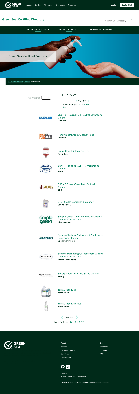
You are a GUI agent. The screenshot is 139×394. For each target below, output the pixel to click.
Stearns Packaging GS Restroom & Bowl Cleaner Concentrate (80, 255)
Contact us (65, 374)
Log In (113, 5)
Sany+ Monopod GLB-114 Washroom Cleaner (78, 167)
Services (38, 5)
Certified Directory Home (19, 81)
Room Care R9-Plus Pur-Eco (73, 151)
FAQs (102, 354)
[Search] (118, 20)
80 (64, 107)
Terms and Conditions (100, 382)
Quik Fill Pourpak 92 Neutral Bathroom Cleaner (80, 116)
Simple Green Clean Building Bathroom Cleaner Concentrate (80, 218)
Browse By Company (100, 29)
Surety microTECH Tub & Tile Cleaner (78, 273)
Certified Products (68, 350)
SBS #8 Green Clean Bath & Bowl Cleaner (76, 186)
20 (80, 104)
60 (87, 104)
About (29, 5)
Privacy (88, 382)
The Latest (48, 5)
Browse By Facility (69, 29)
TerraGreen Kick (67, 289)
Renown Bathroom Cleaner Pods (76, 134)
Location (103, 350)
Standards (60, 5)
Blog (101, 343)
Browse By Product (38, 29)
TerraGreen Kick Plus (69, 303)
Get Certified (127, 5)
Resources (72, 5)
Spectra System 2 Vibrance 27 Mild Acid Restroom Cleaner (80, 236)
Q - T (46, 97)
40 (83, 104)
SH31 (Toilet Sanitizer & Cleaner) (76, 201)
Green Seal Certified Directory (23, 19)
